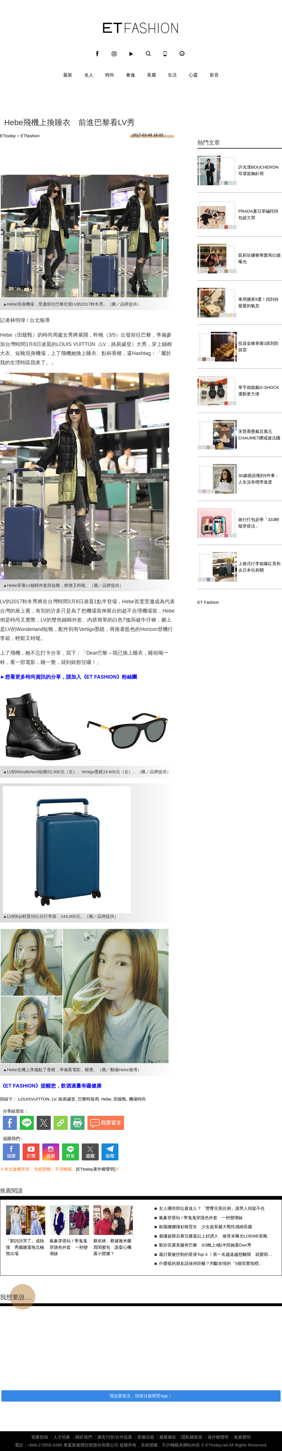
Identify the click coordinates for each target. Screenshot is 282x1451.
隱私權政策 (191, 1437)
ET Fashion (140, 28)
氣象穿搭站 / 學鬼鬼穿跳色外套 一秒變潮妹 (69, 1247)
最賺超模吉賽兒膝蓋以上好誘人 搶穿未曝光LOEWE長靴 (213, 1236)
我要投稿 (39, 1437)
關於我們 (83, 1437)
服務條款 (167, 1437)
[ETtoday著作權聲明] (95, 1169)
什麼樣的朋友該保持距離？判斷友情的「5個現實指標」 (211, 1263)
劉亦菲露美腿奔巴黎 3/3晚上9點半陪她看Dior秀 (205, 1245)
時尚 (109, 75)
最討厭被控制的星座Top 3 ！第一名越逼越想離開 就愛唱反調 (217, 1254)
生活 (172, 75)
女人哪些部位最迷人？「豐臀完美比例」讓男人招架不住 (212, 1208)
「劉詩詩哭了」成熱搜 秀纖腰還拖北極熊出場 (25, 1247)
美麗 (151, 75)
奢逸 (130, 75)
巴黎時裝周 (88, 1099)
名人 (88, 75)
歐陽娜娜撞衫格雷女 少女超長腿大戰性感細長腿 (205, 1226)
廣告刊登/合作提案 (114, 1437)
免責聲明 (242, 1437)
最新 (67, 75)
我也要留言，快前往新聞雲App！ (141, 1395)
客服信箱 (145, 1437)
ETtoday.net (217, 1445)
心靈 (193, 75)
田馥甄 (120, 1099)
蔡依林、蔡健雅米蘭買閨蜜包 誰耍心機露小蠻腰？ (112, 1247)
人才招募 (61, 1437)
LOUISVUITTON (33, 1099)
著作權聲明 (218, 1437)
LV (54, 1099)
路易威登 (66, 1099)
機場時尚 (137, 1099)
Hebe (106, 1099)
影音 (214, 75)
